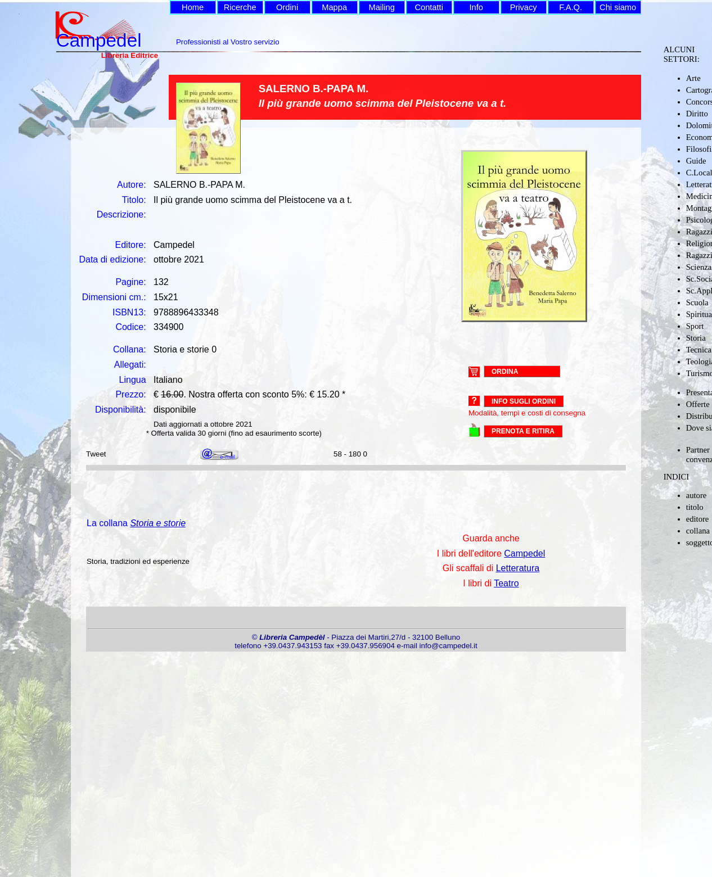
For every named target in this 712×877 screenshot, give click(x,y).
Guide (696, 160)
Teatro (506, 583)
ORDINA (505, 371)
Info (476, 7)
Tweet (96, 454)
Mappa (334, 7)
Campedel (524, 553)
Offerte (698, 404)
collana (698, 530)
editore (697, 518)
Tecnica (698, 349)
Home (193, 7)
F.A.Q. (570, 7)
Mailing (381, 7)
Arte (693, 78)
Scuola (697, 302)
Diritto (697, 113)
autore (696, 495)
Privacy (523, 7)
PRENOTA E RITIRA (523, 431)
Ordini (287, 7)
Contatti (428, 7)
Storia (696, 337)
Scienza (699, 267)
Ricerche (240, 7)
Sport (695, 326)
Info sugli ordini (524, 401)
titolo (695, 507)
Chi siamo (618, 7)
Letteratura (517, 568)
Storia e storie (158, 523)
